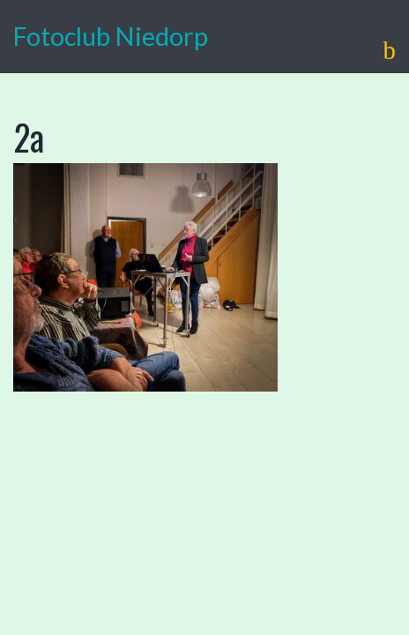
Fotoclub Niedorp (110, 36)
